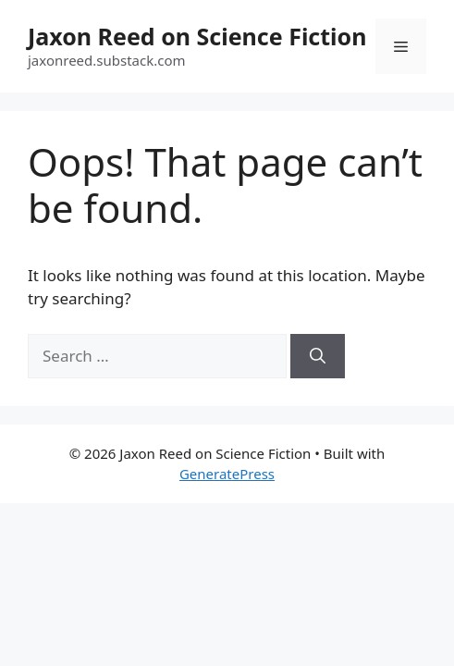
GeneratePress (227, 473)
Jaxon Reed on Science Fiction (197, 36)
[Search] (317, 356)
